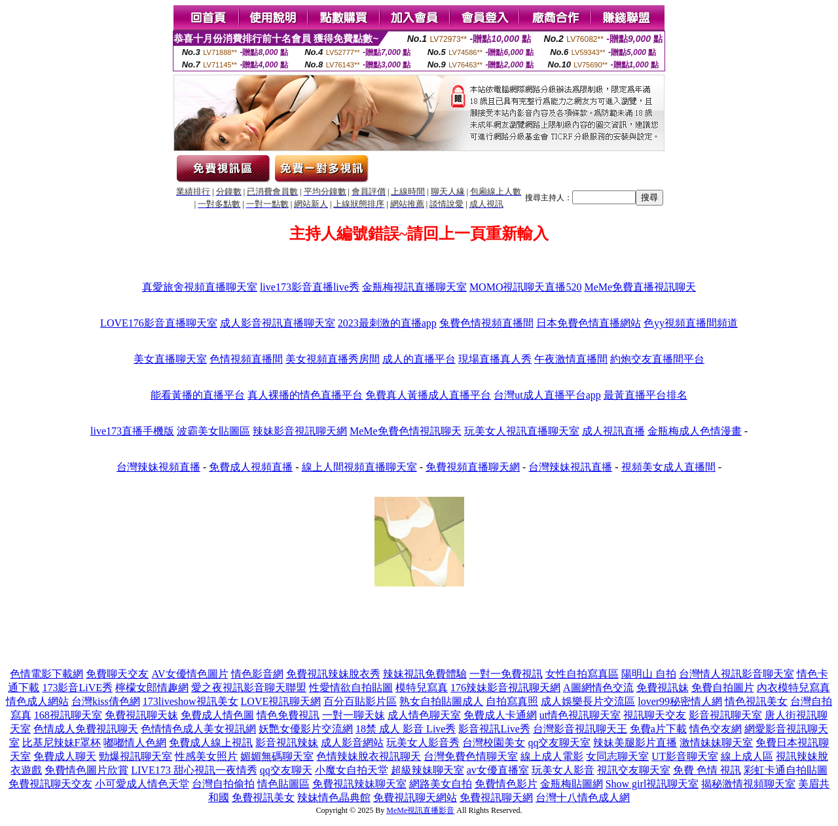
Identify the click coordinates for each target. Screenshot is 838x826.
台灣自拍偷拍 (223, 783)
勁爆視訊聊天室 (135, 756)
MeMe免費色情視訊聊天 (406, 431)
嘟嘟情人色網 (134, 742)
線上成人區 (747, 756)
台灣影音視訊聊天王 (580, 728)
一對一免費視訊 (506, 673)
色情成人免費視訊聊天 (85, 728)
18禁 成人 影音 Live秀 (405, 728)
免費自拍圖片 (722, 687)
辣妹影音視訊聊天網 (300, 431)
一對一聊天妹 (353, 715)
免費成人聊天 (64, 756)
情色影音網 (257, 673)
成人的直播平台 (419, 359)
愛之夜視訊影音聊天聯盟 (248, 687)
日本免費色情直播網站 (588, 323)
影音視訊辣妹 (286, 742)
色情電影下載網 (46, 673)
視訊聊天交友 (654, 715)
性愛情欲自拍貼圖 (351, 687)
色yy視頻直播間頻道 (691, 323)
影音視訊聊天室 (725, 715)
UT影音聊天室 (684, 756)
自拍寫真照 (512, 701)
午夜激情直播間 (571, 359)
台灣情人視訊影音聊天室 (736, 673)
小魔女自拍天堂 (351, 770)
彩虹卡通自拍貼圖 (786, 770)
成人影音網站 (352, 742)
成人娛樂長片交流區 (588, 701)
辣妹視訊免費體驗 (425, 673)
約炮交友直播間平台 (657, 359)
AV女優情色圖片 (189, 673)
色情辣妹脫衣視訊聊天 (368, 756)
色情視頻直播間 (246, 359)
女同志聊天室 (617, 756)
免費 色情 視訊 (707, 770)
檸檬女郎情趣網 (152, 687)
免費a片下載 (658, 728)
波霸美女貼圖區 (213, 431)
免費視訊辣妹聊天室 (359, 783)
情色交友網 (715, 728)
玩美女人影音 (563, 770)
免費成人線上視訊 (211, 742)
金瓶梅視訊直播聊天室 (414, 287)
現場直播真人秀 (495, 359)
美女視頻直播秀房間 (332, 359)
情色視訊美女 (756, 701)
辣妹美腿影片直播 (635, 742)
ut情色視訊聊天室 (580, 715)
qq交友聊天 (286, 770)
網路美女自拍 (440, 783)
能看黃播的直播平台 (198, 395)
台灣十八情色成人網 (583, 797)
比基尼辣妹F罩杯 (61, 742)
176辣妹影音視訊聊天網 (505, 687)
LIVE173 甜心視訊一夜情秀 (194, 770)
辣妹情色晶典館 (334, 797)
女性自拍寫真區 (582, 673)
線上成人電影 (551, 756)
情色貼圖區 (283, 783)
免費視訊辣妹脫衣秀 (333, 673)
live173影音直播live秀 (309, 287)
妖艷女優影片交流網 (306, 728)
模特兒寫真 (421, 687)
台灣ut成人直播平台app (547, 395)
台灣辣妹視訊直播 (570, 467)
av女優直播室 (498, 770)
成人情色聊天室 (424, 715)
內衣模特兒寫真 (793, 687)
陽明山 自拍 (648, 673)
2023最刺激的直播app (387, 323)
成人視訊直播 (613, 431)
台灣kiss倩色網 (105, 701)
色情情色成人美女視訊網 (198, 728)
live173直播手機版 (132, 431)
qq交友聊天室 (559, 742)
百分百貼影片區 (360, 701)
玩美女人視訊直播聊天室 (521, 431)
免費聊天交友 (117, 673)
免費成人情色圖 (217, 715)
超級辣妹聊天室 (427, 770)
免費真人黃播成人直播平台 (428, 395)
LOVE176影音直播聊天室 (158, 323)
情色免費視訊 (288, 715)
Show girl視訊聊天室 (652, 783)
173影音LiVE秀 (77, 687)
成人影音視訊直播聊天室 (277, 323)
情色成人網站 (37, 701)
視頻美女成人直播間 (668, 467)
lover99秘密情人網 (680, 701)
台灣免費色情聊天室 (471, 756)
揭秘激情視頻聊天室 (748, 783)
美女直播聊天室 (170, 359)
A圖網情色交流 (598, 687)
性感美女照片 (206, 756)
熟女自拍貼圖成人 (441, 701)
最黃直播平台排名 (645, 395)
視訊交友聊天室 (633, 770)
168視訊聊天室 (68, 715)
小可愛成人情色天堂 (142, 783)
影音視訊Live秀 (494, 728)
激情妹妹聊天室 (716, 742)
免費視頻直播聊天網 (473, 467)
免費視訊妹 (662, 687)
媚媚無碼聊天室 (277, 756)
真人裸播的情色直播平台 (305, 395)
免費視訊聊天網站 (415, 797)
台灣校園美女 (493, 742)
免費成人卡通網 (500, 715)
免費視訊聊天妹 (141, 715)
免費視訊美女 (263, 797)
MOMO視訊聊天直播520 (525, 287)
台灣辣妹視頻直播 (158, 467)
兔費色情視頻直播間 (486, 323)
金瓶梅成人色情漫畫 (694, 431)
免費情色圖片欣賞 (86, 770)
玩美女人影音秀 (423, 742)
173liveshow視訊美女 (190, 701)
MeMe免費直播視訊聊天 (640, 287)
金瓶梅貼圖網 (571, 783)
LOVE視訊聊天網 (281, 701)
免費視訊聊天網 (496, 797)
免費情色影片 (506, 783)
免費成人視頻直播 (251, 467)
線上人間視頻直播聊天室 (359, 467)
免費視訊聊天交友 (50, 783)
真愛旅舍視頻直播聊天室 (199, 287)
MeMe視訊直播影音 (420, 810)
